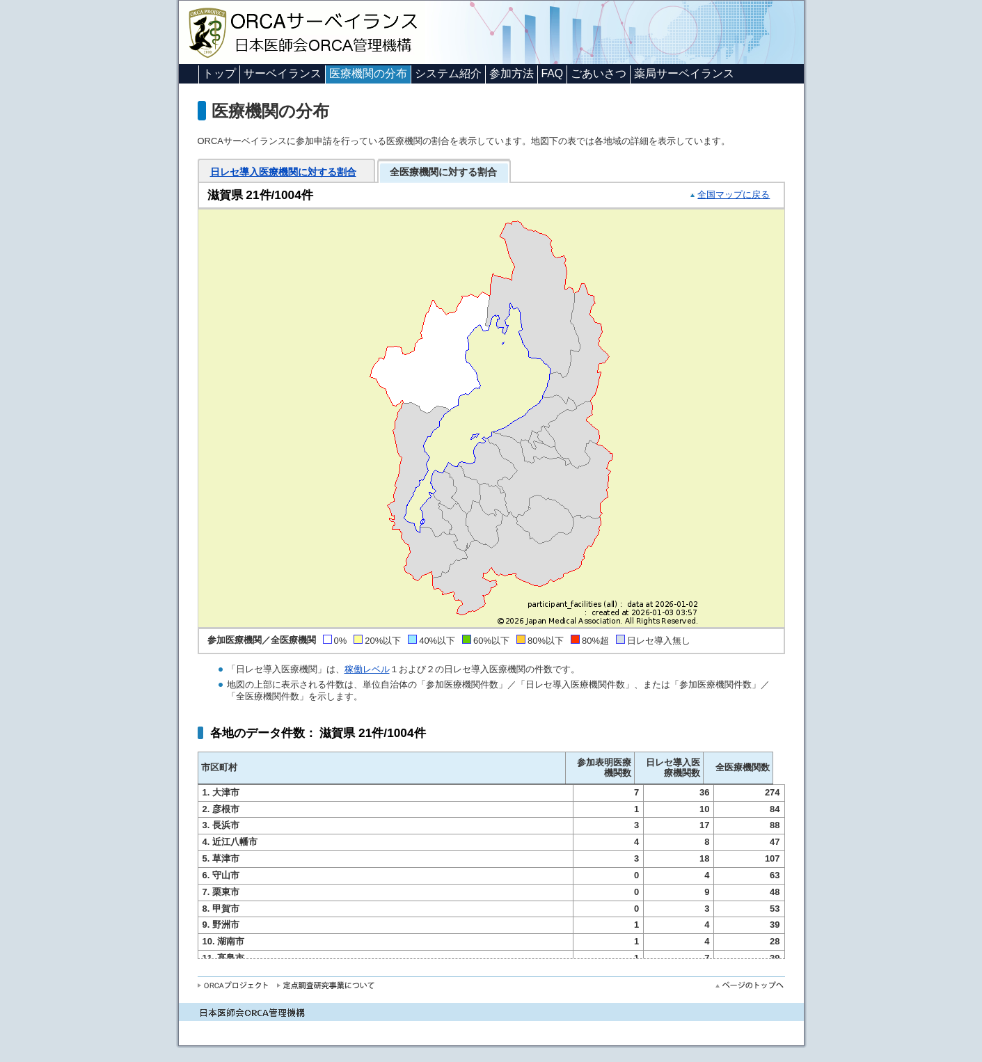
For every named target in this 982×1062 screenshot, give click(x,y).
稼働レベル (367, 669)
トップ (219, 73)
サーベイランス (283, 73)
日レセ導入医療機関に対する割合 (283, 171)
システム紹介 (448, 73)
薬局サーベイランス (684, 73)
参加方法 (511, 73)
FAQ (552, 73)
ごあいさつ (598, 73)
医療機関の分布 (368, 73)
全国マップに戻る (733, 194)
